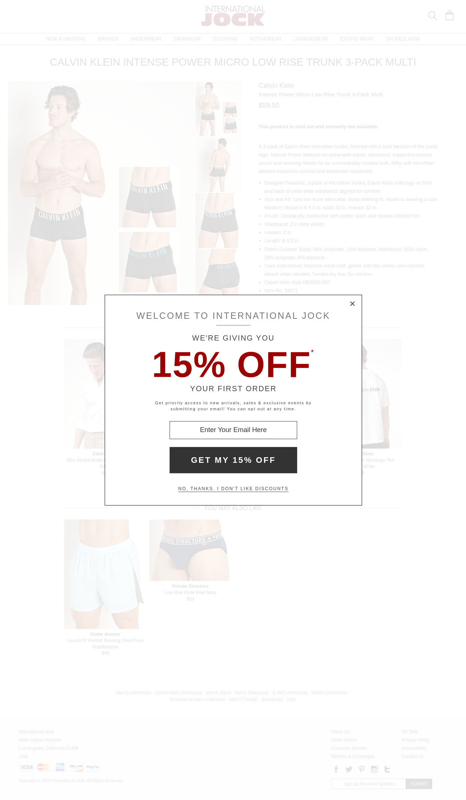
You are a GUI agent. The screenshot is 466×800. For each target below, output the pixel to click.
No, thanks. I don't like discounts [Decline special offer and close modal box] (233, 488)
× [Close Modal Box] (352, 304)
